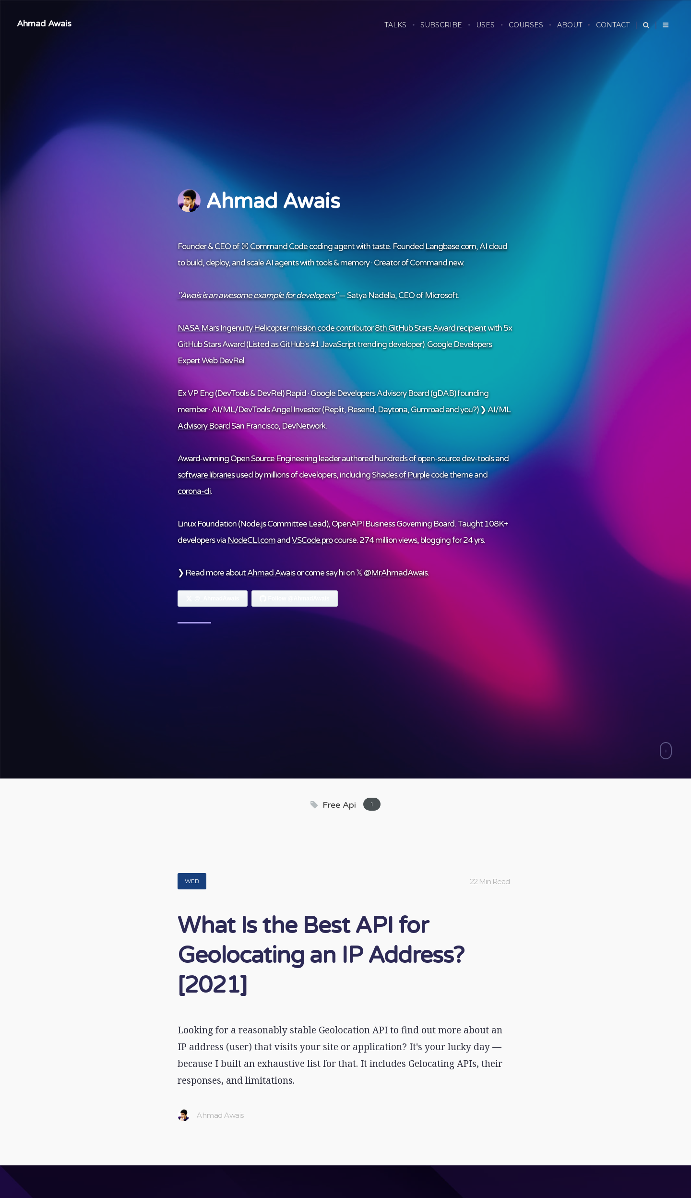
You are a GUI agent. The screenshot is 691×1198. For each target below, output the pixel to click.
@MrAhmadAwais (396, 573)
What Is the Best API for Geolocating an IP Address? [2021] (321, 955)
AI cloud (493, 246)
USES (485, 25)
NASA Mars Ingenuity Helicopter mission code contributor (275, 328)
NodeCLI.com (251, 540)
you (466, 410)
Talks (395, 25)
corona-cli (194, 491)
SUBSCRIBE (441, 25)
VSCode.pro (312, 540)
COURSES (526, 25)
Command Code (279, 246)
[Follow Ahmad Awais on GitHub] (294, 598)
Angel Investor (296, 410)
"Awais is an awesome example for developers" (257, 295)
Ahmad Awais (44, 23)
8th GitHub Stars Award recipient (430, 328)
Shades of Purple (400, 475)
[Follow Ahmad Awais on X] (213, 598)
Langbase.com (450, 246)
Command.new (436, 263)
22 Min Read (490, 881)
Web (192, 881)
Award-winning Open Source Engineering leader (259, 459)
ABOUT (569, 25)
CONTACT (613, 25)
